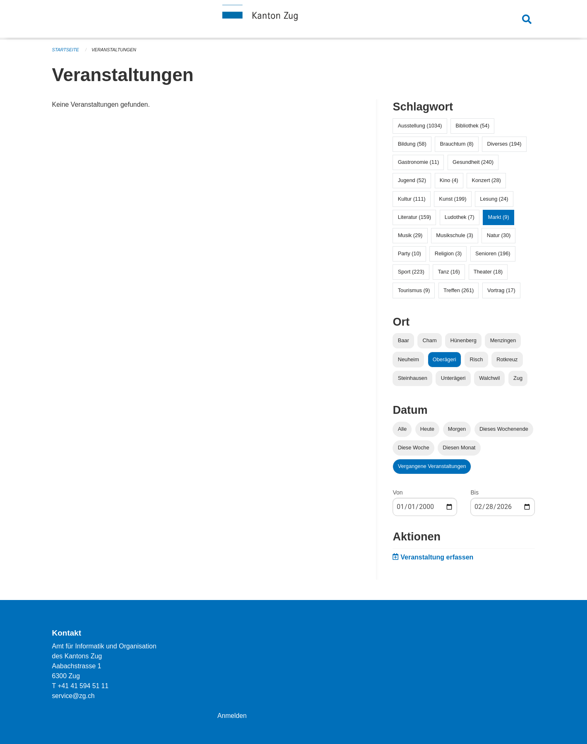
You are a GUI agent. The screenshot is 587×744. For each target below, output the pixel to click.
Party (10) (409, 253)
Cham (430, 340)
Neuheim (408, 359)
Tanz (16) (449, 272)
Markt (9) (498, 217)
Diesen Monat (459, 447)
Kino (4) (449, 180)
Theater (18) (488, 272)
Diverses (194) (504, 144)
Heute (427, 429)
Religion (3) (448, 253)
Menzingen (503, 340)
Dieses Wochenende (503, 429)
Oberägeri (444, 359)
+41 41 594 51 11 (83, 685)
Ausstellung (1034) (420, 125)
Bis (474, 492)
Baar (403, 340)
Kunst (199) (452, 199)
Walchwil (489, 378)
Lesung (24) (494, 199)
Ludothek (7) (459, 217)
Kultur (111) (412, 199)
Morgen (457, 429)
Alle (402, 429)
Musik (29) (410, 235)
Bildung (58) (412, 144)
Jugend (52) (412, 180)
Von (398, 492)
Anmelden (232, 715)
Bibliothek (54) (472, 125)
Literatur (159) (414, 217)
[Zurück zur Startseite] (293, 20)
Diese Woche (413, 447)
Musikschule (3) (454, 235)
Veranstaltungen (114, 49)
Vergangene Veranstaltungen (432, 466)
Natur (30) (499, 235)
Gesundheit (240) (473, 162)
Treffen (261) (458, 290)
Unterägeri (453, 378)
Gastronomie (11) (418, 162)
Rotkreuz (507, 359)
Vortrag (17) (501, 290)
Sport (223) (411, 272)
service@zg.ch (74, 695)
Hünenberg (463, 340)
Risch (476, 359)
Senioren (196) (492, 253)
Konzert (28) (486, 180)
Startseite (66, 49)
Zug (517, 378)
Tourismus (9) (414, 290)
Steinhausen (412, 378)
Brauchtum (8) (457, 144)
